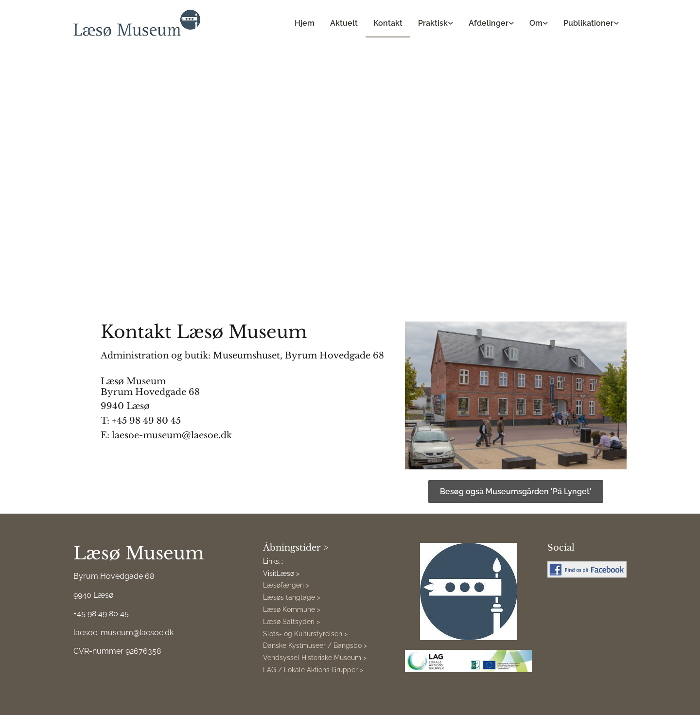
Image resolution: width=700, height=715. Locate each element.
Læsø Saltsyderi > (291, 622)
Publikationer (588, 23)
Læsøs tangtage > (291, 597)
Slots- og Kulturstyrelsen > (305, 634)
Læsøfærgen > (286, 585)
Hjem (305, 23)
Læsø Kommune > (291, 609)
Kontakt (387, 23)
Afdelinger (488, 23)
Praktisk (433, 23)
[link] (435, 23)
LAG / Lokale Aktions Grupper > (313, 670)
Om (535, 23)
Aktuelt (344, 23)
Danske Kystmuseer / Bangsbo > (315, 645)
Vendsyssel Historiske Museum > (315, 657)
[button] (515, 491)
